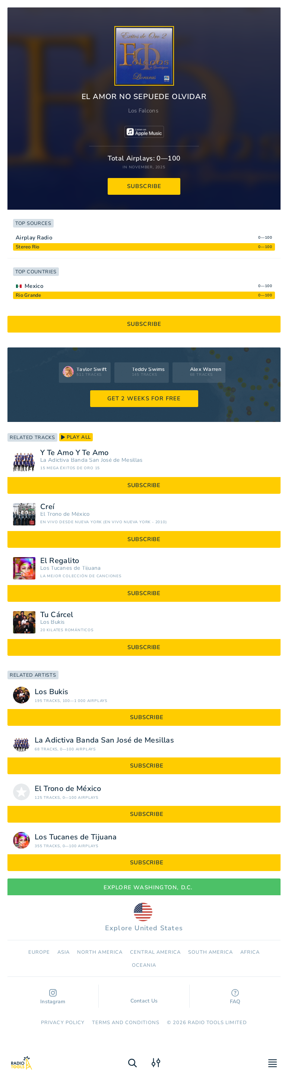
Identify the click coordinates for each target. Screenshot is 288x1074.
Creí (47, 507)
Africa (250, 952)
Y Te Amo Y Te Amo (74, 453)
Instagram (53, 997)
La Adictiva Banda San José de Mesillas (91, 460)
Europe (39, 952)
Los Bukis (52, 622)
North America (100, 952)
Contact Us (144, 997)
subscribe (144, 186)
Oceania (144, 965)
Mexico (34, 286)
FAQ (235, 997)
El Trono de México (64, 514)
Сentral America (155, 952)
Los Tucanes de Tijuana (70, 568)
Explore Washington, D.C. (144, 887)
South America (210, 952)
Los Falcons (143, 110)
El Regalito (59, 561)
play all (76, 437)
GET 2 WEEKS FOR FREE (144, 398)
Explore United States (144, 917)
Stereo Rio (27, 247)
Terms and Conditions (125, 1022)
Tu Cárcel (56, 615)
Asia (63, 952)
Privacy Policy (63, 1022)
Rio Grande (28, 295)
